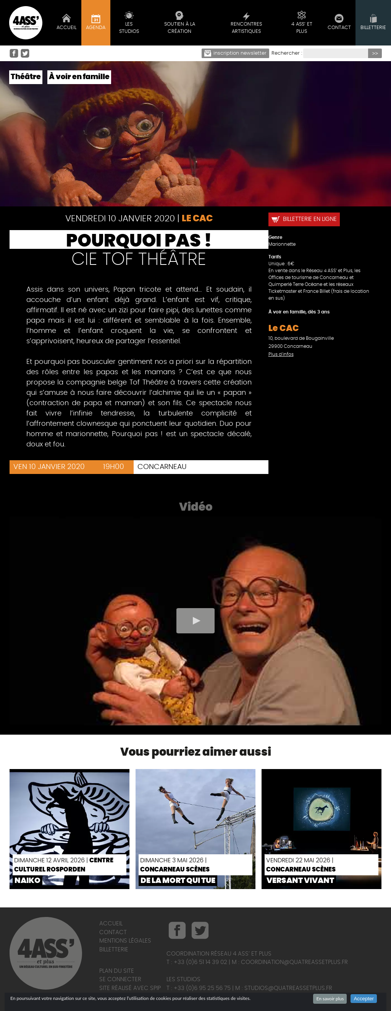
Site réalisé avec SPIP (130, 988)
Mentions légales (125, 941)
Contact (113, 932)
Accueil (111, 924)
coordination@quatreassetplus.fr (294, 962)
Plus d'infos (281, 354)
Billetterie (113, 950)
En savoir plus (330, 998)
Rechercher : (286, 53)
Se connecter (120, 979)
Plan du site (116, 971)
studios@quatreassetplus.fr (288, 988)
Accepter (364, 998)
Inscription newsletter (235, 53)
